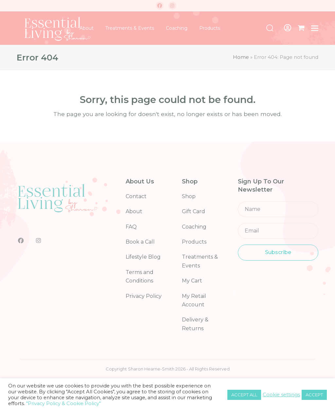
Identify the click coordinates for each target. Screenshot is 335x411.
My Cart (192, 281)
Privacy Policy (144, 296)
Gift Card (193, 211)
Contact (136, 196)
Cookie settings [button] (281, 395)
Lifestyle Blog (143, 257)
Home (241, 57)
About (134, 211)
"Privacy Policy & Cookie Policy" (63, 403)
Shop (189, 196)
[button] (301, 28)
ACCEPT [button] (314, 394)
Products (194, 242)
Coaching (194, 227)
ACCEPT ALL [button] (244, 394)
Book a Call (140, 242)
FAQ (131, 227)
